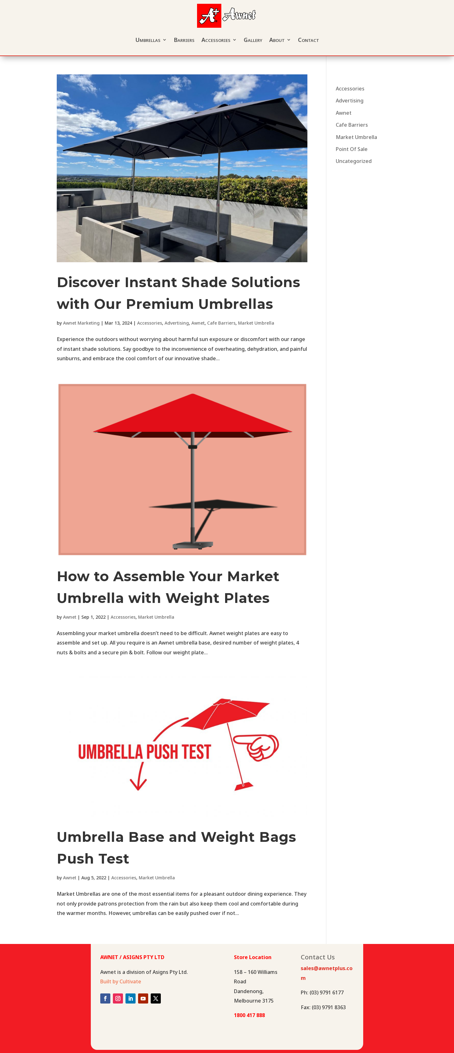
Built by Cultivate (120, 981)
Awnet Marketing (81, 323)
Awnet (198, 323)
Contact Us (318, 958)
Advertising (177, 323)
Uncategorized (354, 161)
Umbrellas (147, 39)
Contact (308, 39)
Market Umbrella (256, 323)
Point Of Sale (352, 149)
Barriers (184, 39)
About (277, 39)
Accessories (215, 39)
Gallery (253, 39)
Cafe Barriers (221, 323)
